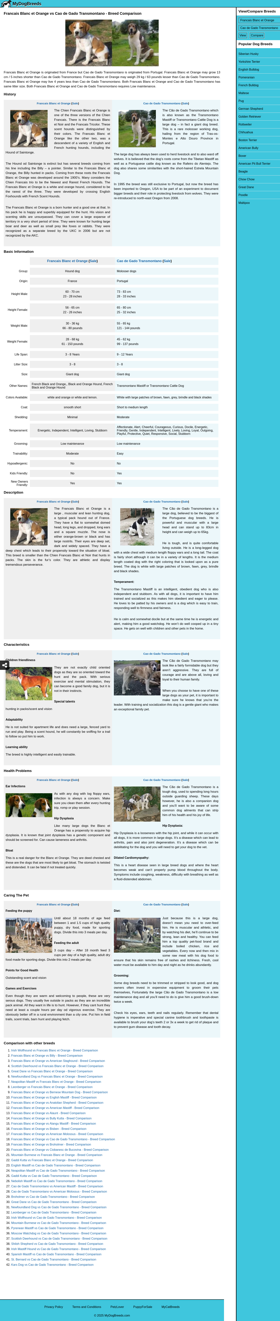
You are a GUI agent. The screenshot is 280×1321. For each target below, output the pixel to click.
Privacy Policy (53, 1306)
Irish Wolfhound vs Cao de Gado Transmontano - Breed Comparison (56, 1217)
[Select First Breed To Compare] (252, 20)
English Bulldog (236, 69)
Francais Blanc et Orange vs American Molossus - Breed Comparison (57, 1134)
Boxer (230, 155)
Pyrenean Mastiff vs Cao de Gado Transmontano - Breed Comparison (57, 1228)
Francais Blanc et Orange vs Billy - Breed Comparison (47, 1055)
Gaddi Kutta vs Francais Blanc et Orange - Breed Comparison (52, 1160)
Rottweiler (233, 124)
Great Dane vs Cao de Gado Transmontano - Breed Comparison (54, 1202)
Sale (75, 103)
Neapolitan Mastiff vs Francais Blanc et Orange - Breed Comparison (56, 1081)
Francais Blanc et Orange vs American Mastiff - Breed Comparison (55, 1107)
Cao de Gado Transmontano (162, 103)
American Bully (236, 148)
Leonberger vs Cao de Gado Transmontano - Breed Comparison (53, 1212)
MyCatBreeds (170, 1306)
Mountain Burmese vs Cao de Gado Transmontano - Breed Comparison (58, 1222)
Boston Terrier (235, 140)
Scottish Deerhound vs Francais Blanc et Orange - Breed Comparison (57, 1066)
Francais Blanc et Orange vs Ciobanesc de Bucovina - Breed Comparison (60, 1149)
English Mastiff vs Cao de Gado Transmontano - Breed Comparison (55, 1165)
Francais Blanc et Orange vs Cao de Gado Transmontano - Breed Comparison (63, 1139)
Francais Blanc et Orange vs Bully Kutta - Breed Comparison (51, 1118)
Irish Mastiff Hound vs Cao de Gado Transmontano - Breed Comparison (58, 1249)
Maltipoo (232, 202)
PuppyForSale (142, 1306)
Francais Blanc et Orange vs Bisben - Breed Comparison (48, 1128)
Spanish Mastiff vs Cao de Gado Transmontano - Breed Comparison (56, 1254)
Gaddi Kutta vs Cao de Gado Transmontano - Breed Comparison (54, 1175)
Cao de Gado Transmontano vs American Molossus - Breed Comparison (59, 1191)
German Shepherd (238, 108)
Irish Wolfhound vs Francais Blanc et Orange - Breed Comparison (54, 1050)
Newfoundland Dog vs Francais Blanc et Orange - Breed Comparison (57, 1076)
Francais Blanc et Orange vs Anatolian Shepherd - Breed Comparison (57, 1102)
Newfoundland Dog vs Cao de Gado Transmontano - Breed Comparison (59, 1207)
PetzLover (117, 1306)
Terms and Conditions (86, 1306)
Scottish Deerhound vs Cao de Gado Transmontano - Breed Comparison (59, 1238)
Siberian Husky (236, 53)
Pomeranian (234, 77)
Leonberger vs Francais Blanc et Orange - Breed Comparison (52, 1087)
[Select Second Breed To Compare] (252, 28)
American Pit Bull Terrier (242, 163)
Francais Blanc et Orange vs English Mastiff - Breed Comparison (54, 1097)
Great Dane (234, 187)
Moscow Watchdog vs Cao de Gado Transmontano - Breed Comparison (58, 1233)
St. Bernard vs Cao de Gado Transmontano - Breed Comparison (53, 1259)
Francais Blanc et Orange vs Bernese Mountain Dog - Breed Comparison (59, 1092)
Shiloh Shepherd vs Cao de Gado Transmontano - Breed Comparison (57, 1243)
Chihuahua (233, 132)
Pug (229, 100)
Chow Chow (234, 179)
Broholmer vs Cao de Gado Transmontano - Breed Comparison (53, 1196)
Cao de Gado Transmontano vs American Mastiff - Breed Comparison (57, 1186)
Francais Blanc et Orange (54, 103)
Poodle (231, 195)
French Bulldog (236, 85)
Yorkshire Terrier (237, 61)
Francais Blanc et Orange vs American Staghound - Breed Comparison (58, 1060)
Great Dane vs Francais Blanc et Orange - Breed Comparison (52, 1071)
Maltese (231, 93)
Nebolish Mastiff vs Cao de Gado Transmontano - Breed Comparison (56, 1181)
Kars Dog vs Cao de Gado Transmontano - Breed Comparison (52, 1264)
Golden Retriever (237, 116)
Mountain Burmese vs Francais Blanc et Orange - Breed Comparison (56, 1155)
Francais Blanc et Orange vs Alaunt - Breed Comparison (48, 1113)
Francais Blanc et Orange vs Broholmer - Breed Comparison (51, 1144)
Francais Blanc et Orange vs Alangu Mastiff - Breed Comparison (53, 1123)
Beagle (231, 171)
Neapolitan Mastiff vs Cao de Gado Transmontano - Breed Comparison (58, 1170)
